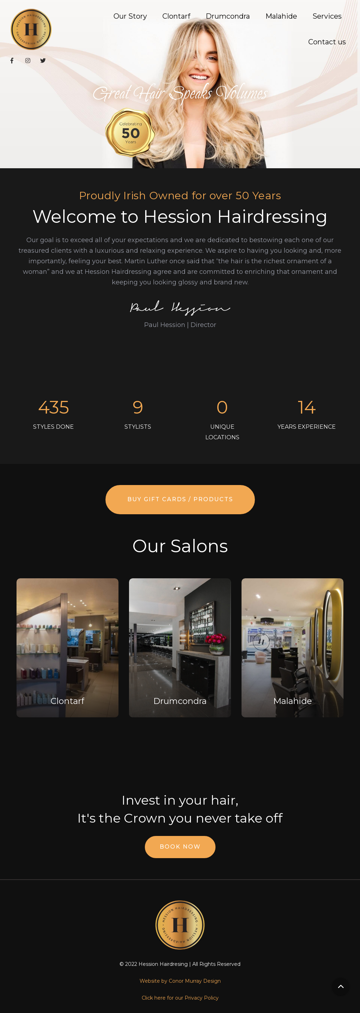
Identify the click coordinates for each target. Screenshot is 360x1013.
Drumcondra (228, 16)
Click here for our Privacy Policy (180, 998)
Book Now (180, 846)
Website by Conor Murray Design (180, 981)
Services (327, 16)
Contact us (327, 42)
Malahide (281, 16)
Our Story (130, 16)
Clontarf (176, 16)
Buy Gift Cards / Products (180, 499)
